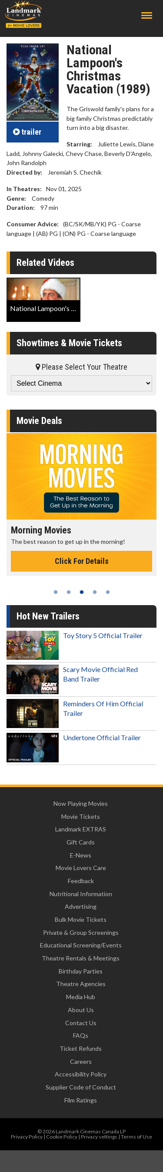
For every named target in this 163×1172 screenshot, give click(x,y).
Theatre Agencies (81, 983)
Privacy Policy (27, 1136)
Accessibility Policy (80, 1074)
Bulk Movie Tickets (80, 919)
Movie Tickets (80, 816)
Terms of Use (136, 1136)
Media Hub (80, 996)
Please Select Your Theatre (81, 366)
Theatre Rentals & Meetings (81, 958)
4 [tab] (94, 592)
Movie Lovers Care (81, 867)
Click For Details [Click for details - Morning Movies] (82, 561)
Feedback (81, 880)
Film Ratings (80, 1100)
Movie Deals (39, 420)
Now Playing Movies (80, 803)
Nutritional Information (81, 893)
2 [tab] (68, 592)
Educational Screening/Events (81, 945)
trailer (27, 131)
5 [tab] (107, 592)
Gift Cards (81, 842)
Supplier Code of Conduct (81, 1087)
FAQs (80, 1035)
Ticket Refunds (81, 1048)
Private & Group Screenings (81, 932)
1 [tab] (55, 592)
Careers (81, 1061)
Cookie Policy (61, 1136)
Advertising (80, 906)
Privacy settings (99, 1136)
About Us (81, 1009)
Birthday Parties (81, 971)
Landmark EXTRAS (80, 829)
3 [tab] (81, 592)
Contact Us (80, 1022)
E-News (80, 855)
